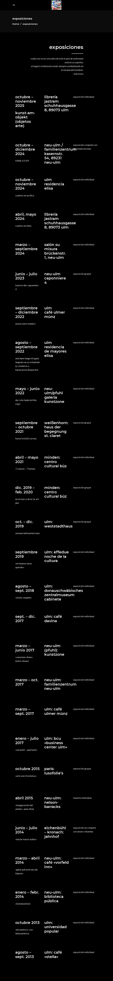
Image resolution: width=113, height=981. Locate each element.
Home (15, 24)
